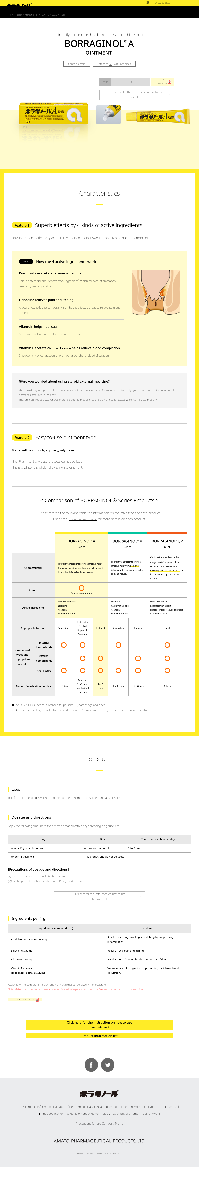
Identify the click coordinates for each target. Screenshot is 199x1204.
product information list (83, 525)
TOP (17, 1143)
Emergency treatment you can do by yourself (157, 1143)
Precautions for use (81, 1160)
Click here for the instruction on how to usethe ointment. (137, 99)
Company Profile (120, 1160)
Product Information (24, 1012)
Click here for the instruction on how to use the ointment (99, 1044)
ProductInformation (162, 83)
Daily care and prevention (108, 1143)
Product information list (99, 1066)
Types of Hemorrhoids (73, 1143)
